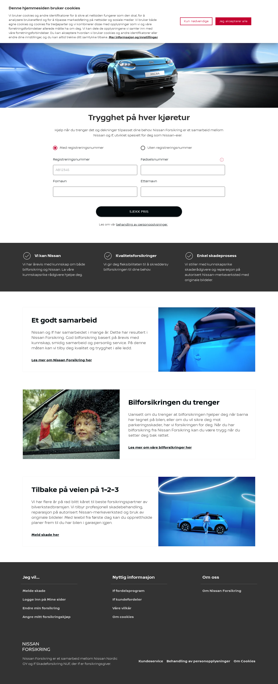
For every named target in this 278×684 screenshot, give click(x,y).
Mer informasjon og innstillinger (133, 37)
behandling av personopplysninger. (142, 224)
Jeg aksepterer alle (233, 21)
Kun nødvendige (196, 21)
